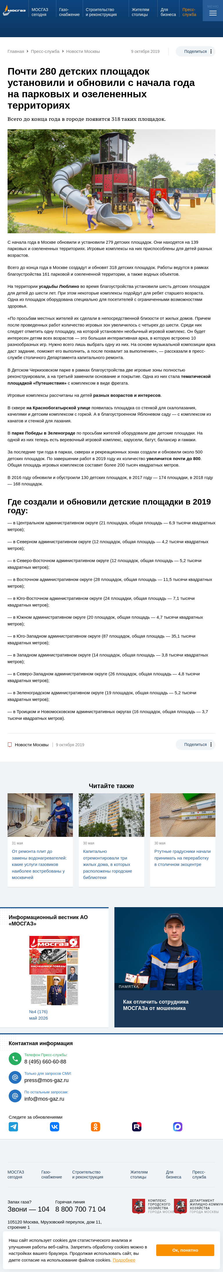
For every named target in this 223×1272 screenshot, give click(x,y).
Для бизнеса (173, 1174)
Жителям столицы (139, 1174)
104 (43, 1209)
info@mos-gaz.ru (44, 1099)
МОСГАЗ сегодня (16, 1174)
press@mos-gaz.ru (46, 1080)
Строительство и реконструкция (87, 1174)
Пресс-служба (199, 1174)
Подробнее (124, 1259)
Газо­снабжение (52, 1174)
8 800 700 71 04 (80, 1209)
